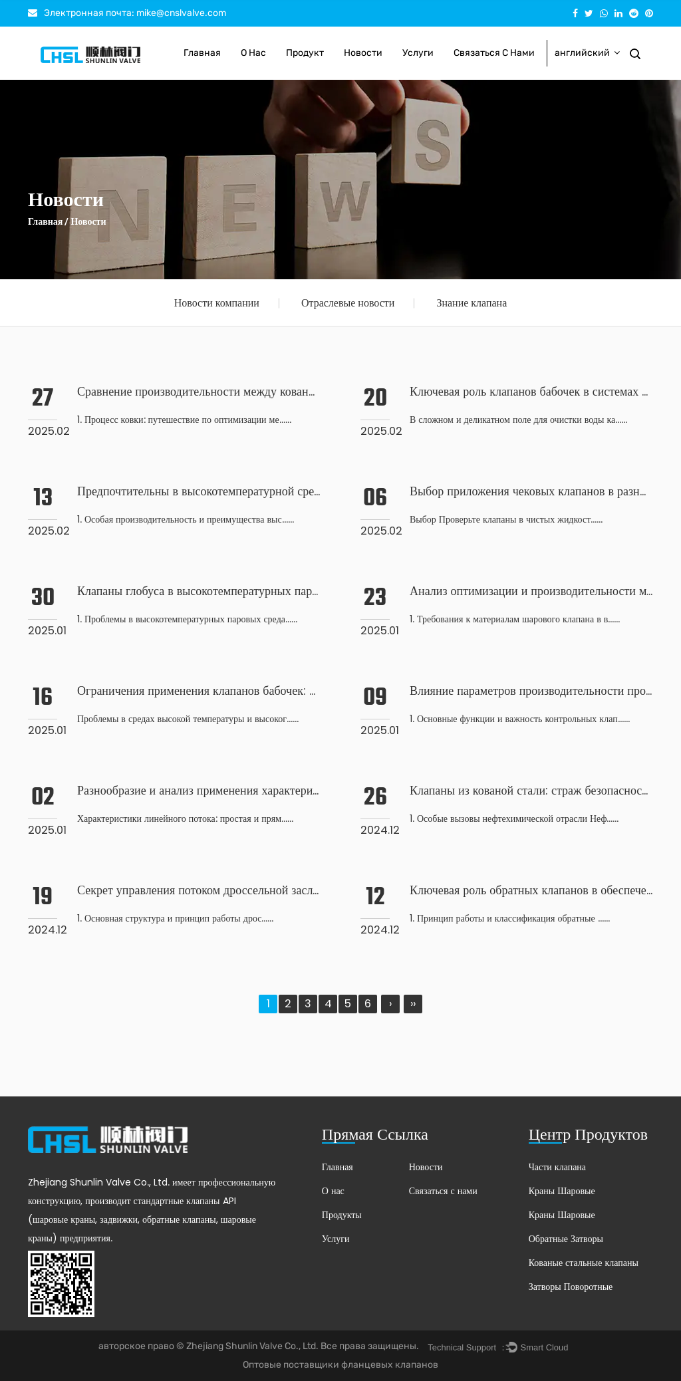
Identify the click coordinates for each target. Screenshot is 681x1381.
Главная (202, 53)
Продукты (342, 1214)
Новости (363, 53)
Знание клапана (471, 303)
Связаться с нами (494, 53)
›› (413, 1003)
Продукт (305, 53)
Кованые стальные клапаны (583, 1262)
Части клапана (557, 1167)
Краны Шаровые (562, 1190)
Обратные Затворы (566, 1238)
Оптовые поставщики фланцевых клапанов (340, 1364)
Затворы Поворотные (571, 1286)
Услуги (418, 53)
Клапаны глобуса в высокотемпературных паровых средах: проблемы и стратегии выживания (316, 590)
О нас (253, 53)
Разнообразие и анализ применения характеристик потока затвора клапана (267, 790)
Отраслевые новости (348, 303)
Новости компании (216, 303)
